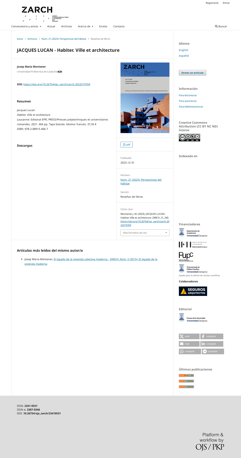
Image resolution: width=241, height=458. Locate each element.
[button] (189, 336)
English (183, 50)
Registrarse (212, 3)
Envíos (103, 26)
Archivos (66, 26)
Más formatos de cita (135, 232)
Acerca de (84, 26)
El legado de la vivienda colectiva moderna (81, 259)
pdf (128, 144)
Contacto (118, 26)
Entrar (226, 3)
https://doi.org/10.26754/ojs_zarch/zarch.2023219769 (56, 84)
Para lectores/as (188, 95)
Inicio (20, 38)
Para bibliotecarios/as (191, 106)
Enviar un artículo (193, 72)
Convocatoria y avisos (25, 26)
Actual (51, 26)
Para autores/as (188, 101)
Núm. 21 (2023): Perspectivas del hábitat (64, 38)
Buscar (221, 26)
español (184, 55)
